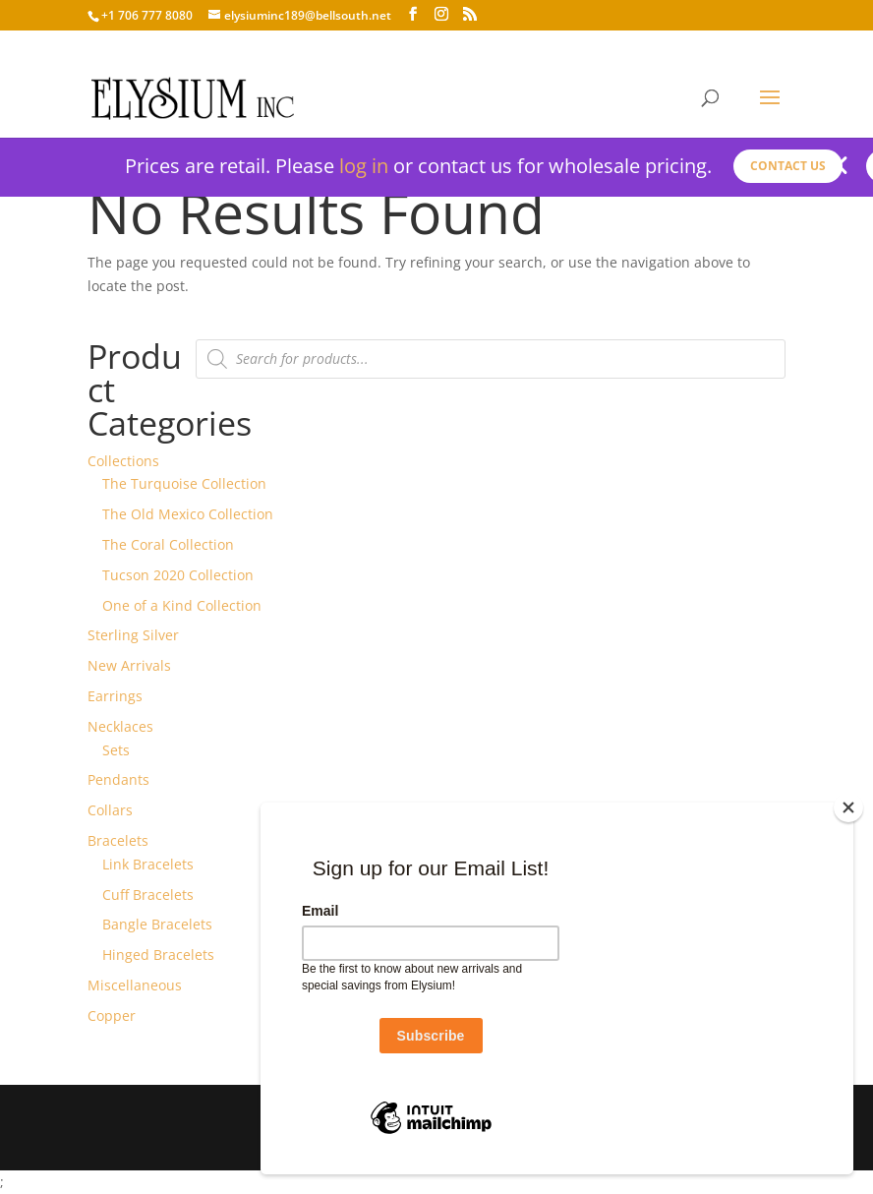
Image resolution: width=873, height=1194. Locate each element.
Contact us (788, 165)
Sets (116, 750)
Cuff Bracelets (148, 894)
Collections (123, 460)
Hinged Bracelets (158, 954)
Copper (111, 1015)
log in (363, 165)
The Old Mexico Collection (187, 514)
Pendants (118, 779)
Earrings (115, 696)
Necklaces (120, 726)
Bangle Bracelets (157, 924)
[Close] (848, 807)
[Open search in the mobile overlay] (491, 359)
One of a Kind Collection (182, 605)
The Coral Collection (168, 544)
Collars (110, 810)
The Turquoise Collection (184, 483)
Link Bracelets (148, 864)
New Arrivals (129, 665)
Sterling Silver (133, 635)
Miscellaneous (134, 985)
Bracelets (117, 840)
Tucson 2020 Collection (178, 575)
